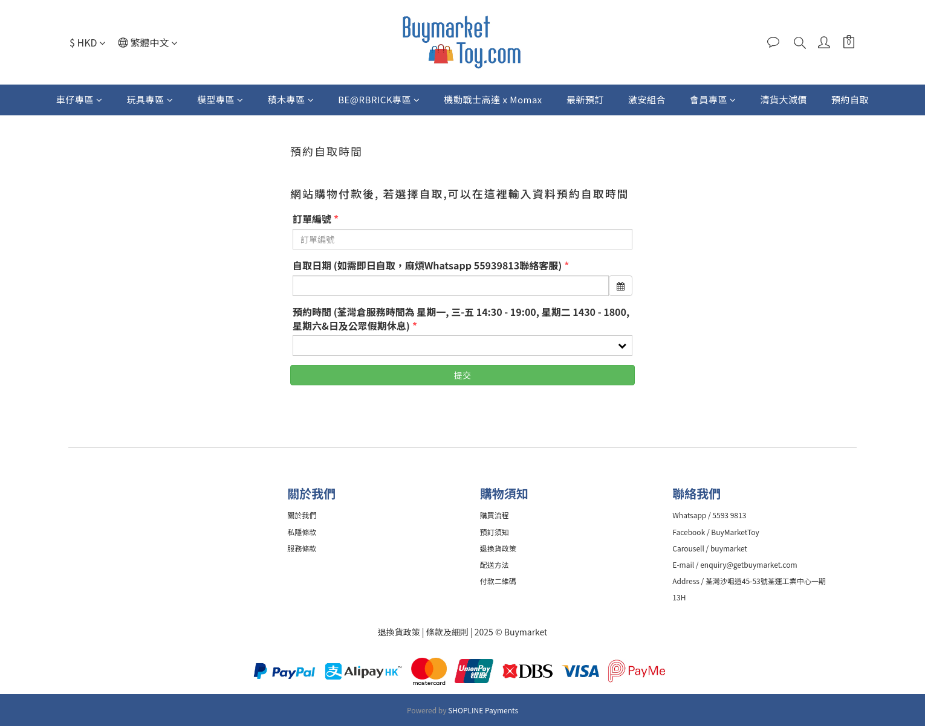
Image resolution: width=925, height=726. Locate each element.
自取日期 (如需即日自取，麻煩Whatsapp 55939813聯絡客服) (427, 265)
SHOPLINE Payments (483, 710)
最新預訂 (585, 99)
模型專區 (220, 99)
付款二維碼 (499, 581)
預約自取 (850, 99)
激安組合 (647, 99)
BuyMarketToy (736, 532)
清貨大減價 (783, 99)
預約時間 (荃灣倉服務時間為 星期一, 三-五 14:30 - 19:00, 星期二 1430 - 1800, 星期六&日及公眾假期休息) (461, 319)
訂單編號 (312, 219)
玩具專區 (150, 99)
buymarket (729, 548)
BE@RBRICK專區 (379, 99)
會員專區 (713, 99)
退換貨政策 (399, 632)
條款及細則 (448, 632)
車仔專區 (79, 99)
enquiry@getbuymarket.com (749, 564)
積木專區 (291, 99)
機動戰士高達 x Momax (493, 99)
